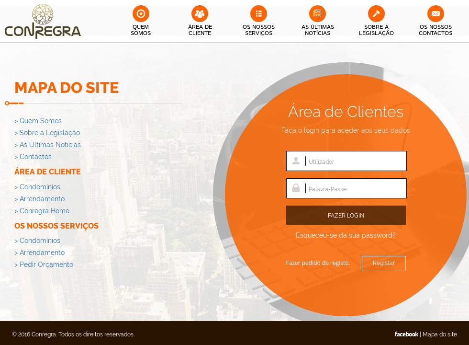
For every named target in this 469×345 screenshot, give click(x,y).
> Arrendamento (39, 199)
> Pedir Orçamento (43, 264)
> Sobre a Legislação (47, 133)
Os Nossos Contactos (435, 30)
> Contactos (33, 157)
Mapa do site (440, 334)
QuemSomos (141, 30)
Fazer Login (346, 215)
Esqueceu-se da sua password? (346, 235)
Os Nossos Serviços (259, 30)
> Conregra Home (41, 211)
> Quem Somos (38, 121)
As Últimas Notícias (318, 30)
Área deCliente (200, 30)
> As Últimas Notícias (47, 145)
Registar (384, 263)
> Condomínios (37, 187)
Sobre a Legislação (376, 30)
